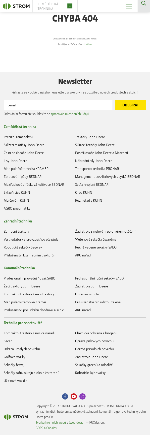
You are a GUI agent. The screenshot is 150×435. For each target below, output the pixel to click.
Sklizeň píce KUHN (17, 192)
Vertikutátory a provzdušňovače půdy (31, 239)
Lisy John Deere (15, 160)
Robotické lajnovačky (90, 372)
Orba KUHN (83, 192)
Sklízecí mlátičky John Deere (24, 144)
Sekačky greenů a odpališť (93, 364)
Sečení (8, 341)
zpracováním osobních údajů (70, 114)
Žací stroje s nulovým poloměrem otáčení (105, 231)
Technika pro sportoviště (23, 322)
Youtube (74, 396)
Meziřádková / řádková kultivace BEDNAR (34, 184)
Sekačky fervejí (14, 364)
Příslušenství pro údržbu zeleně (98, 302)
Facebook (65, 396)
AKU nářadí (83, 255)
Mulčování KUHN (16, 200)
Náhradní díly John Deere (93, 160)
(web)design (77, 422)
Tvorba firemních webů (51, 422)
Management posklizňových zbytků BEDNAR (107, 176)
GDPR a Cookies (46, 428)
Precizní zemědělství (18, 136)
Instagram (82, 396)
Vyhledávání (144, 6)
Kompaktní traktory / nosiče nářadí (29, 333)
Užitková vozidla (87, 294)
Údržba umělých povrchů (22, 348)
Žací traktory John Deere (22, 286)
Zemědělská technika (20, 126)
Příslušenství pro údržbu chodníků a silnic (34, 310)
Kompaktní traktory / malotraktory (29, 294)
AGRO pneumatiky (17, 208)
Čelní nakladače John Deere (24, 152)
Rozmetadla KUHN (88, 200)
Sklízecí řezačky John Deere (95, 144)
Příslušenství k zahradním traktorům (30, 255)
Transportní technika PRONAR (97, 168)
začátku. (99, 44)
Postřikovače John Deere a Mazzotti (101, 152)
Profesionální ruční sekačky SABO (99, 278)
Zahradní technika (18, 220)
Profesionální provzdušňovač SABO (29, 278)
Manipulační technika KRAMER (26, 168)
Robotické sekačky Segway (23, 247)
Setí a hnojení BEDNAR (91, 184)
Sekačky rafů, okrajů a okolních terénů (31, 372)
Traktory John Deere (90, 136)
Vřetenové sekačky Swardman (96, 239)
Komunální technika (19, 267)
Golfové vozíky (14, 356)
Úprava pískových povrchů (94, 341)
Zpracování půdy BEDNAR (23, 176)
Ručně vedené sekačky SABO (96, 247)
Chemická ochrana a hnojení (95, 333)
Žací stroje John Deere (91, 286)
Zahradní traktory (17, 231)
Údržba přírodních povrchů (94, 348)
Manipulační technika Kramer (25, 302)
